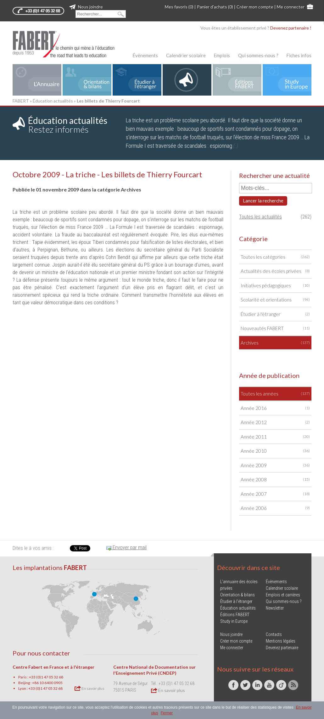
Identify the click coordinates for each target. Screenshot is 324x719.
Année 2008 (275, 479)
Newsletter (275, 608)
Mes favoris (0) (179, 6)
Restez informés (67, 125)
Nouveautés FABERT (275, 328)
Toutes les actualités (260, 217)
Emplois (222, 55)
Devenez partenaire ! (290, 27)
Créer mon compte (255, 6)
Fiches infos (298, 55)
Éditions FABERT (234, 614)
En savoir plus (89, 688)
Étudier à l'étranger (275, 314)
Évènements (145, 55)
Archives (275, 342)
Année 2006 (275, 508)
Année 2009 (275, 465)
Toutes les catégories (275, 257)
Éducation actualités (53, 100)
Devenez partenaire (282, 647)
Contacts (274, 634)
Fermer (167, 713)
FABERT (21, 100)
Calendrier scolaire (186, 55)
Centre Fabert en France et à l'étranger (53, 667)
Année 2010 (275, 451)
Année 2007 (275, 494)
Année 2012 (275, 422)
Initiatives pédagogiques (275, 285)
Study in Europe (234, 621)
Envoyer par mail (126, 547)
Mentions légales (280, 641)
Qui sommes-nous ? (258, 55)
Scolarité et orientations (275, 299)
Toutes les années (275, 393)
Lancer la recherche (263, 200)
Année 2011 (275, 436)
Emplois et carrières (283, 594)
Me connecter (290, 6)
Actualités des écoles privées (275, 271)
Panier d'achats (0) (215, 6)
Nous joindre (86, 6)
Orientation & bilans (237, 594)
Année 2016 (275, 408)
